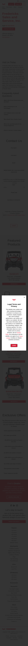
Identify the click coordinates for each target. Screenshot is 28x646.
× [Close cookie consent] (24, 297)
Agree (14, 345)
